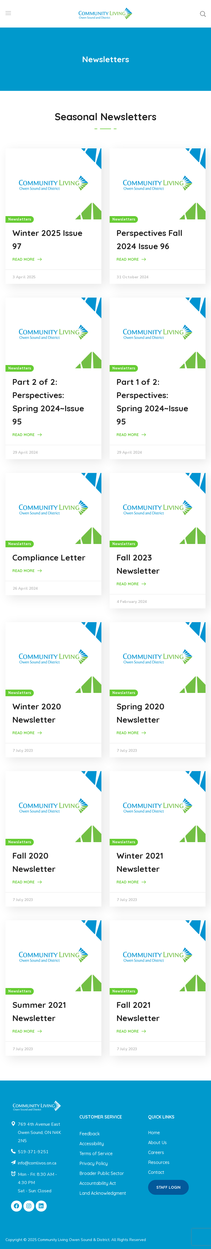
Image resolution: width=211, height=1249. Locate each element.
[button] (203, 14)
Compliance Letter (48, 557)
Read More (23, 259)
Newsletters (19, 219)
